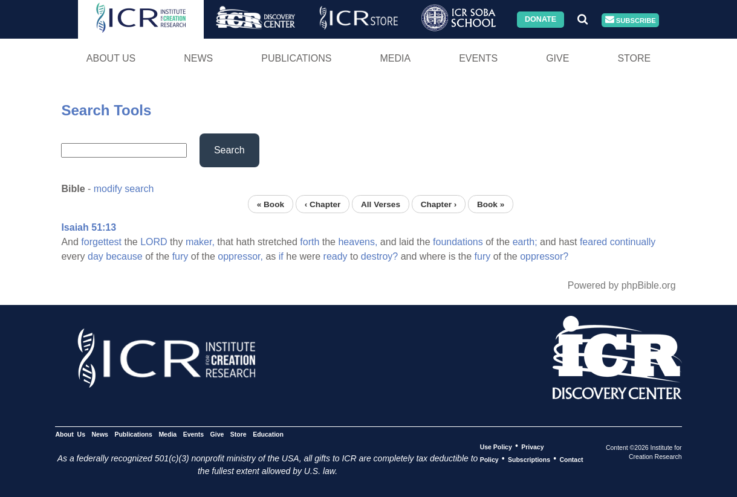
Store (634, 58)
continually (633, 242)
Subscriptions (529, 459)
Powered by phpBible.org (622, 285)
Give (557, 58)
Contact (571, 459)
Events (478, 58)
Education (268, 433)
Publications (296, 58)
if (281, 256)
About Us (111, 58)
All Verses (380, 203)
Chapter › (439, 203)
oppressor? (544, 256)
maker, (200, 242)
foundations (458, 242)
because (124, 256)
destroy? (379, 256)
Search (229, 150)
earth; (525, 242)
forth (309, 242)
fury (180, 256)
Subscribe (630, 20)
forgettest (101, 242)
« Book (270, 203)
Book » (490, 203)
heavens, (357, 242)
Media (395, 58)
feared (593, 242)
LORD (153, 242)
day (95, 256)
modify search (124, 189)
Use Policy (496, 446)
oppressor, (240, 256)
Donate (540, 19)
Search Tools (106, 110)
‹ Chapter (323, 203)
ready (335, 256)
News (198, 58)
